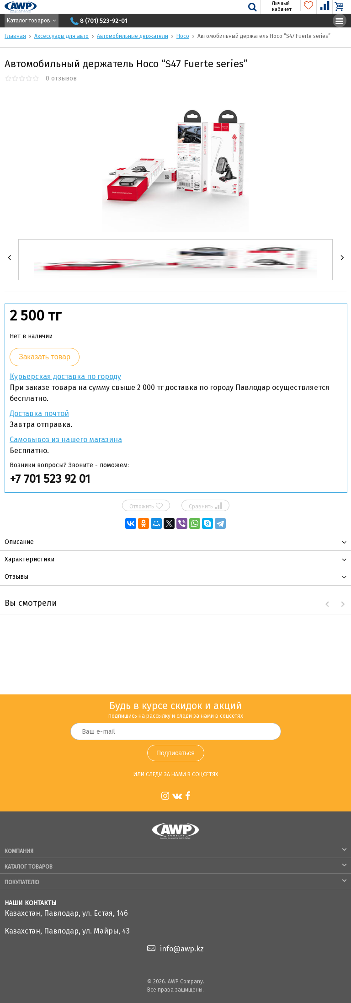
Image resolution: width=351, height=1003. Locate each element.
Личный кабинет (276, 6)
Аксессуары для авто (61, 36)
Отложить (146, 506)
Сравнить (205, 506)
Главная (15, 36)
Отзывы (16, 577)
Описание (19, 542)
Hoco (182, 36)
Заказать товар (44, 357)
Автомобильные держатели (132, 36)
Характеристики (29, 559)
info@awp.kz (182, 948)
